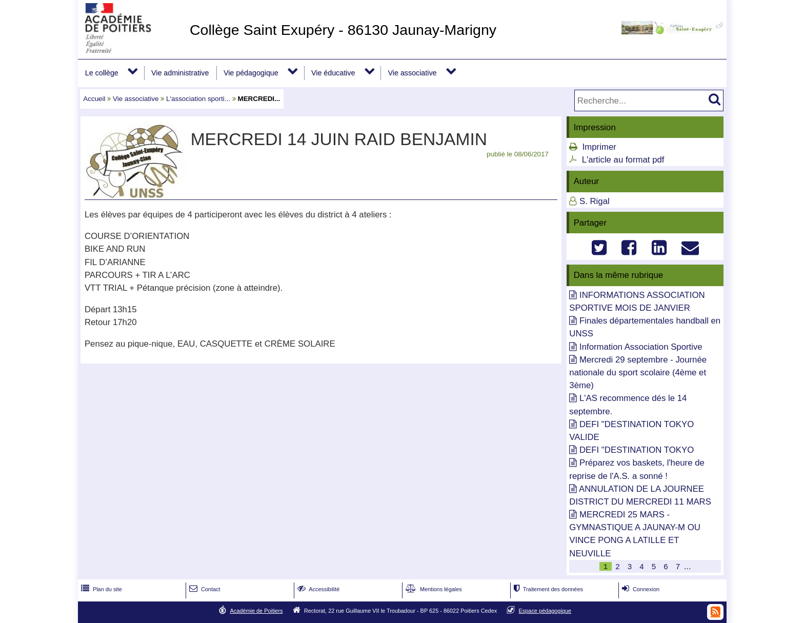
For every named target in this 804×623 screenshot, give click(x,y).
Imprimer (599, 147)
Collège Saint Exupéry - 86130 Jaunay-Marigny (343, 30)
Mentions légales (433, 589)
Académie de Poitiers (256, 611)
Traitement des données (547, 589)
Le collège (101, 73)
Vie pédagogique (251, 73)
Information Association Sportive (640, 347)
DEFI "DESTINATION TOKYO (636, 450)
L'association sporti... (198, 99)
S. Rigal (594, 201)
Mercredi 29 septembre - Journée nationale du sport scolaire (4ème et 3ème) (638, 372)
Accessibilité (317, 589)
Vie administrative (180, 73)
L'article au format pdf (623, 160)
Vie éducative (333, 73)
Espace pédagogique (545, 611)
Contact (203, 589)
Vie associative (412, 73)
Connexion (639, 589)
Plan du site (100, 589)
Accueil (94, 99)
